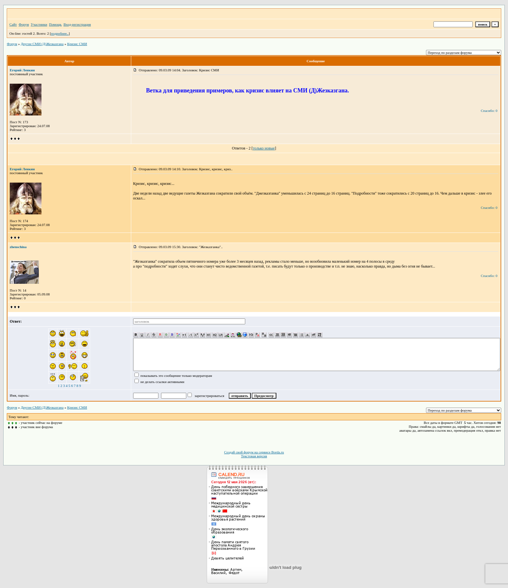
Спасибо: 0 (489, 111)
